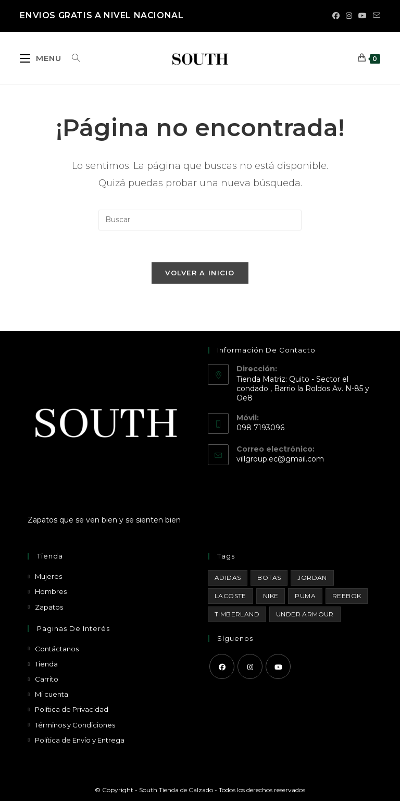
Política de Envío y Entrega (79, 740)
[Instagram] (250, 666)
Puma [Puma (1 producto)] (305, 596)
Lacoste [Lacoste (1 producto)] (230, 596)
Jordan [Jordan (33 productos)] (312, 577)
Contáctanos (57, 649)
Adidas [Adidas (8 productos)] (228, 577)
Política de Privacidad (71, 709)
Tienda (46, 664)
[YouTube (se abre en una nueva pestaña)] (362, 15)
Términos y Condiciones (75, 725)
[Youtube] (278, 666)
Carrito (46, 679)
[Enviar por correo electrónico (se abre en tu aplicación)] (375, 15)
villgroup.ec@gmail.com (280, 459)
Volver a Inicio (200, 273)
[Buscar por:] (72, 58)
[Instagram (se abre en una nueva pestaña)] (349, 15)
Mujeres (48, 576)
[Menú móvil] (42, 58)
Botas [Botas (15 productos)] (269, 577)
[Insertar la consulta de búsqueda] (200, 220)
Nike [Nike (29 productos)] (271, 596)
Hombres (51, 591)
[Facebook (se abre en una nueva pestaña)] (336, 15)
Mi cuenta (51, 694)
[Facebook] (221, 666)
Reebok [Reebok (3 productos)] (346, 596)
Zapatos (49, 607)
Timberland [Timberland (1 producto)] (237, 614)
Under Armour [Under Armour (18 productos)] (305, 614)
